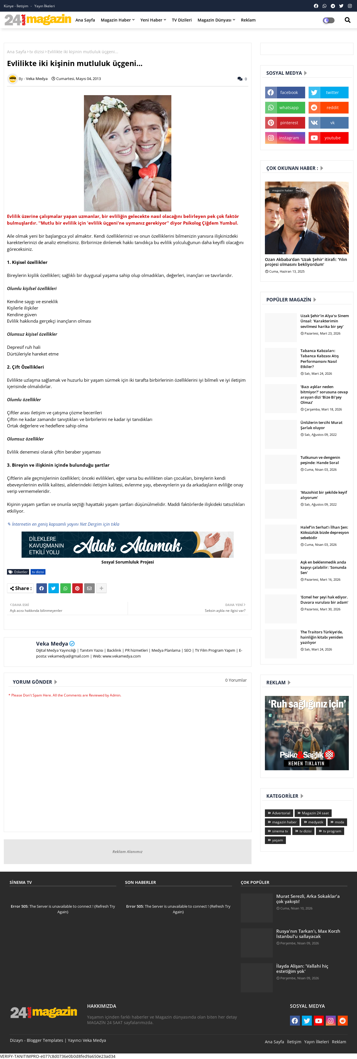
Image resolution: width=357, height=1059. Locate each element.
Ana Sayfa (85, 20)
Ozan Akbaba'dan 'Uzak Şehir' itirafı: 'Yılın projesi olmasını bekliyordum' (306, 262)
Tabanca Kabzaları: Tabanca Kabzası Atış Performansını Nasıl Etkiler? (319, 358)
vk (332, 122)
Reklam (248, 20)
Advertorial (281, 813)
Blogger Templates (45, 1040)
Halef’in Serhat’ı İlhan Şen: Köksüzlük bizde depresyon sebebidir (324, 532)
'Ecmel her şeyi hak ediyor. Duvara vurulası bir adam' (324, 599)
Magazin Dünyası (214, 20)
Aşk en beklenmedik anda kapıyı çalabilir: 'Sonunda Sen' (323, 567)
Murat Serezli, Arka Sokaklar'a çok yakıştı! (308, 898)
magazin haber (284, 822)
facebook (289, 92)
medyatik (315, 822)
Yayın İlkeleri (44, 5)
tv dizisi (36, 51)
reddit (333, 107)
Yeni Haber (151, 20)
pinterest (289, 122)
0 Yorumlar (236, 680)
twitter (332, 92)
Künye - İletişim (16, 5)
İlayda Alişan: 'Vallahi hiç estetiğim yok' (302, 968)
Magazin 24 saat (315, 813)
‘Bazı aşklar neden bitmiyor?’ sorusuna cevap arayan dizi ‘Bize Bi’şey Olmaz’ (324, 394)
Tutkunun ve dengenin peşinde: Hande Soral (320, 460)
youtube (333, 138)
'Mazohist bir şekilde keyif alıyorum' (323, 495)
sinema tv (280, 831)
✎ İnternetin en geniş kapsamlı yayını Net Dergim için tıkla (63, 524)
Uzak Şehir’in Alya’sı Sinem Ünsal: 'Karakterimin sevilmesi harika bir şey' (324, 321)
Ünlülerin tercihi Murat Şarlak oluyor (321, 425)
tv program (332, 831)
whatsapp (289, 107)
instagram (289, 138)
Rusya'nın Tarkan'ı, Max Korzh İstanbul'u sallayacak (308, 933)
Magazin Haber (116, 20)
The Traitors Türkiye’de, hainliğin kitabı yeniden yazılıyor (321, 637)
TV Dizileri (182, 20)
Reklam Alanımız (127, 851)
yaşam (277, 840)
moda (339, 822)
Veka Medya (52, 643)
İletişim (294, 1041)
